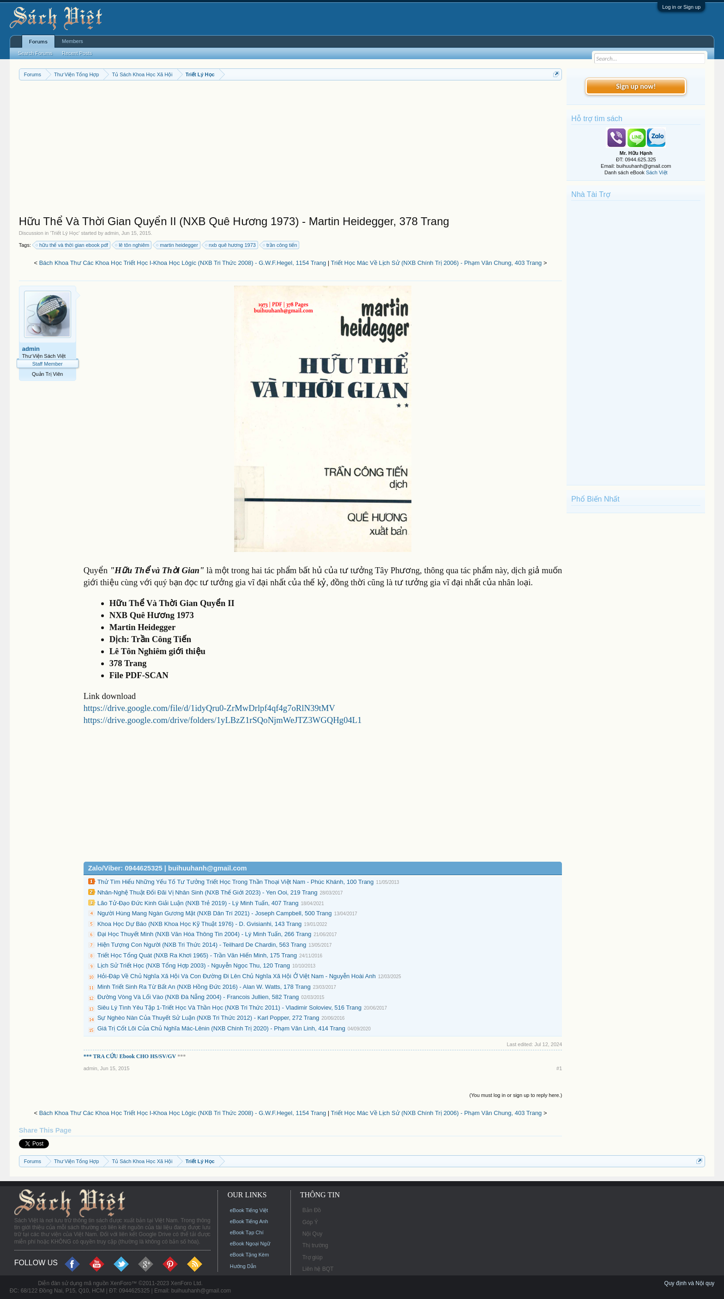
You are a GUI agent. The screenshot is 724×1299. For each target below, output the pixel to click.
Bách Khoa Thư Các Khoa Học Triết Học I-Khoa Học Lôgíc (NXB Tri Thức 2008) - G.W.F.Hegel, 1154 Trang (182, 262)
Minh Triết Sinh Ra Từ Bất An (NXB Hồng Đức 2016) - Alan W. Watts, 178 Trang (204, 986)
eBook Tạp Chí (247, 1232)
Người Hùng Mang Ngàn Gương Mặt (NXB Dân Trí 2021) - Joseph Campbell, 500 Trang (214, 913)
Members (72, 41)
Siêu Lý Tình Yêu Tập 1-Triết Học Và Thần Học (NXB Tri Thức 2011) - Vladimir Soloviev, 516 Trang (229, 1007)
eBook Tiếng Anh (249, 1221)
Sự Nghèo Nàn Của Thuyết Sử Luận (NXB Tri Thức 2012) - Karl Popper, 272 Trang (208, 1017)
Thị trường (315, 1245)
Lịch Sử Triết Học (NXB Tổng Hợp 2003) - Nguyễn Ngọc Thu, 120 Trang (193, 965)
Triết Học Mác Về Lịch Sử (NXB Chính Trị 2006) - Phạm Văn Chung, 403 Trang (436, 262)
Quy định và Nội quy (689, 1283)
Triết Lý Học (65, 233)
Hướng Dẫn (243, 1266)
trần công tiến (280, 245)
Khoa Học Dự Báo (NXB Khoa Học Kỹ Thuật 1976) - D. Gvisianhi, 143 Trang (199, 923)
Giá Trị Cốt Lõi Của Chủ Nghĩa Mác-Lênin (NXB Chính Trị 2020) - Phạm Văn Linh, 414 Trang (221, 1028)
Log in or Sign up (681, 7)
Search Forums (35, 53)
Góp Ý (310, 1222)
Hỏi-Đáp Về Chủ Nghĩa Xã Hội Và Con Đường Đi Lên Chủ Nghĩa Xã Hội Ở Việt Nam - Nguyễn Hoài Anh (236, 976)
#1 (559, 1068)
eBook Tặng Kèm (249, 1254)
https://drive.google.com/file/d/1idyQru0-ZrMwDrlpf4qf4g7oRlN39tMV (209, 708)
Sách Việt (657, 172)
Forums (38, 41)
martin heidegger (177, 245)
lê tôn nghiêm (132, 245)
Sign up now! (636, 86)
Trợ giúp (312, 1257)
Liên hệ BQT (318, 1269)
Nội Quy (312, 1234)
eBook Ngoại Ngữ (250, 1243)
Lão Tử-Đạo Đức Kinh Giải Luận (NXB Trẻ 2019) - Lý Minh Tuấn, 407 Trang (198, 903)
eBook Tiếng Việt (249, 1210)
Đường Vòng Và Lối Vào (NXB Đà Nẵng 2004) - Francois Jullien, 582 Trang (198, 996)
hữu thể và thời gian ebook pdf (72, 245)
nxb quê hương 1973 (231, 245)
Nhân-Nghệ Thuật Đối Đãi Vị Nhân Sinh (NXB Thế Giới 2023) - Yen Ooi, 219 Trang (207, 892)
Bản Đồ (311, 1210)
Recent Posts (77, 53)
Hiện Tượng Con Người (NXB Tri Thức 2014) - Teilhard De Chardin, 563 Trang (201, 944)
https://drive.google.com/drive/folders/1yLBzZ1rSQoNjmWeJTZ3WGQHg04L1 (223, 720)
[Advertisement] (290, 149)
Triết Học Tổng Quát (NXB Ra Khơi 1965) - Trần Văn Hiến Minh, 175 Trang (197, 955)
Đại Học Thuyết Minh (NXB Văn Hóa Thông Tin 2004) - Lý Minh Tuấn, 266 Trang (204, 934)
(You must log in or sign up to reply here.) (516, 1095)
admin (112, 233)
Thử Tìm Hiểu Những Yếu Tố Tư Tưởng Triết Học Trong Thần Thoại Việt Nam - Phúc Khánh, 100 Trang (235, 881)
